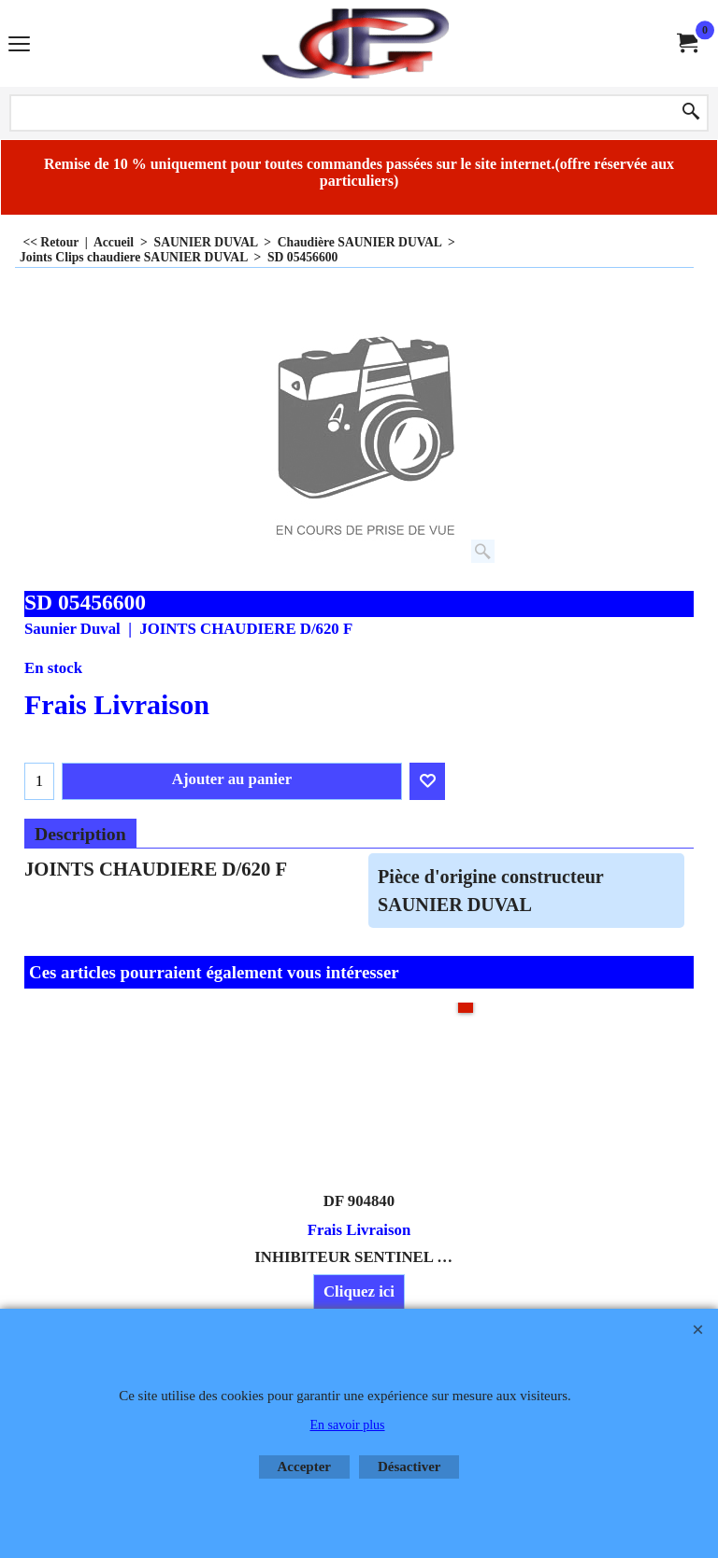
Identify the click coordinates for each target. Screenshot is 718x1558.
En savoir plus (346, 1425)
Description (80, 833)
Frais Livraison (116, 705)
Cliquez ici (359, 1291)
